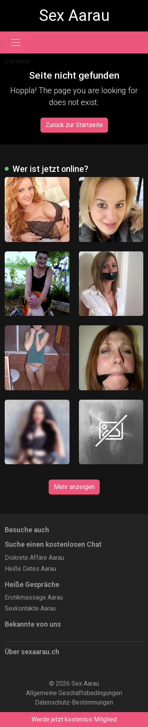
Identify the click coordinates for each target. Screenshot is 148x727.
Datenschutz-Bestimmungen (74, 702)
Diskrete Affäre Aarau (34, 557)
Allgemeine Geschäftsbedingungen (74, 693)
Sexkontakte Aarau (30, 608)
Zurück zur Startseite (74, 125)
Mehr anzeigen (74, 487)
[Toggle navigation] (16, 42)
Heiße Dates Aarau (30, 568)
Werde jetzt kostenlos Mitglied (74, 719)
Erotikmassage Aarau (34, 597)
